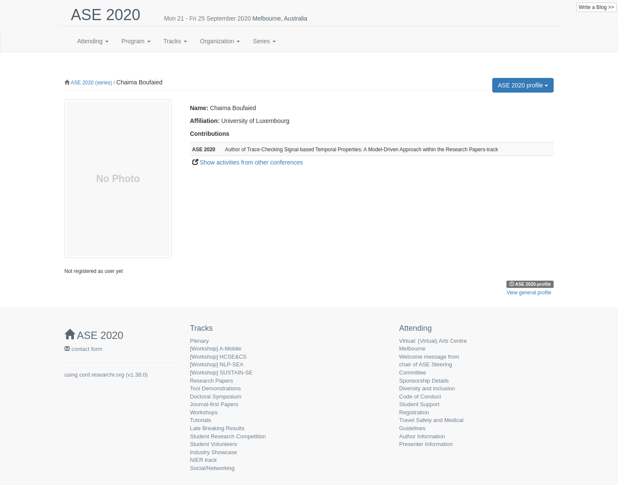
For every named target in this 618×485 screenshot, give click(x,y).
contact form (83, 349)
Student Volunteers (213, 444)
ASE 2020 (82, 83)
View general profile (528, 293)
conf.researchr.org (101, 374)
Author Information (422, 436)
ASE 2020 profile (523, 85)
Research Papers (211, 380)
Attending (93, 41)
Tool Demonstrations (215, 388)
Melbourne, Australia (279, 18)
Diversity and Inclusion (427, 388)
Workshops (204, 412)
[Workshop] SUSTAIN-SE (221, 372)
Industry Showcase (213, 452)
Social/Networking (212, 468)
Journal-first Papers (214, 404)
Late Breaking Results (217, 428)
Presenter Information (426, 444)
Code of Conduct (420, 396)
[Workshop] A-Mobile (216, 348)
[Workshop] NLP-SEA (217, 364)
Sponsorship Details (424, 380)
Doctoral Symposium (216, 396)
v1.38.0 (136, 374)
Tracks (175, 41)
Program (136, 41)
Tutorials (200, 420)
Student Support (419, 404)
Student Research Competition (228, 436)
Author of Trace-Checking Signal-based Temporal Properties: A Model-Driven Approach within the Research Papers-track (361, 150)
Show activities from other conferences (251, 162)
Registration (414, 412)
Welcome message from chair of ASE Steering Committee (429, 364)
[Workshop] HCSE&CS (218, 356)
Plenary (199, 341)
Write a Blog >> (597, 7)
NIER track (203, 460)
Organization (220, 41)
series (103, 83)
